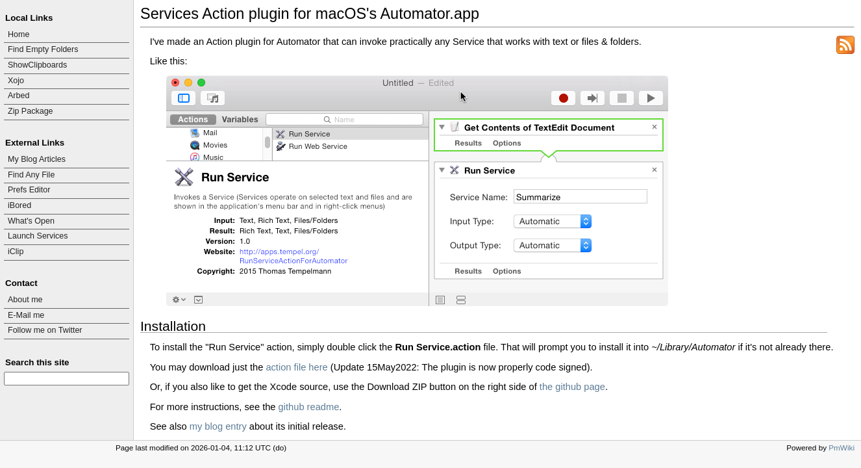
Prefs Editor (29, 189)
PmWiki (842, 447)
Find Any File (31, 174)
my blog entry (218, 426)
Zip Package (30, 111)
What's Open (31, 221)
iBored (19, 205)
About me (25, 299)
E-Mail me (26, 315)
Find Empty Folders (43, 49)
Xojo (16, 80)
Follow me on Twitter (45, 330)
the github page (572, 387)
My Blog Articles (37, 159)
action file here (296, 367)
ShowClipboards (37, 65)
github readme (309, 407)
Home (18, 34)
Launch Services (38, 235)
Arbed (18, 95)
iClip (15, 251)
